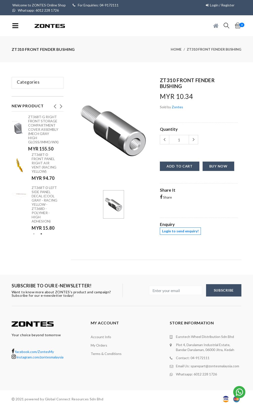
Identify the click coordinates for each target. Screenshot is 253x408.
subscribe (224, 290)
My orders (99, 345)
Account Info (101, 337)
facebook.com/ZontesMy (33, 352)
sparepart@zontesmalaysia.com (214, 366)
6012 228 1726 (205, 374)
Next (61, 104)
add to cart (180, 166)
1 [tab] (33, 233)
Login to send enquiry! (180, 231)
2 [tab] (41, 233)
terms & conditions (106, 354)
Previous (54, 104)
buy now (218, 166)
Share (166, 197)
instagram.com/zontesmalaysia (37, 357)
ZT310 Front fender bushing (214, 49)
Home (176, 49)
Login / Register (222, 5)
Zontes (177, 107)
